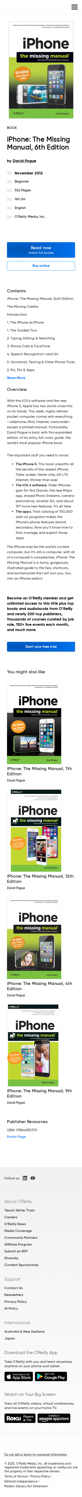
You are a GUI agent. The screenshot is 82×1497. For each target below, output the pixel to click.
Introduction (17, 314)
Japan (9, 1338)
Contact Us (13, 1288)
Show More (16, 378)
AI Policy (11, 1308)
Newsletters (13, 1294)
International (17, 1322)
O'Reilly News (15, 1224)
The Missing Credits (22, 306)
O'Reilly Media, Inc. (30, 216)
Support (12, 1279)
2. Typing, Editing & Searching (31, 338)
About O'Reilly (18, 1201)
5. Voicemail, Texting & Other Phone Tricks (41, 362)
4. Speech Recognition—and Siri (32, 354)
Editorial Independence (20, 1481)
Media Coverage (18, 1230)
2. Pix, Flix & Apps (21, 370)
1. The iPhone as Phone (25, 322)
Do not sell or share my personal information (35, 1455)
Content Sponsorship (21, 1265)
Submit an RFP (16, 1251)
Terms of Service (16, 1476)
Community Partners (20, 1237)
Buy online (41, 265)
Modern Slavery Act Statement (26, 1486)
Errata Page (16, 1137)
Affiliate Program (18, 1244)
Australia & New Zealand (24, 1331)
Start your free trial (41, 646)
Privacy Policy (15, 1301)
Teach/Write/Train (19, 1210)
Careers (10, 1217)
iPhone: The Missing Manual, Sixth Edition (40, 298)
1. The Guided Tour (22, 330)
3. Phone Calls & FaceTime (28, 346)
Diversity (11, 1258)
